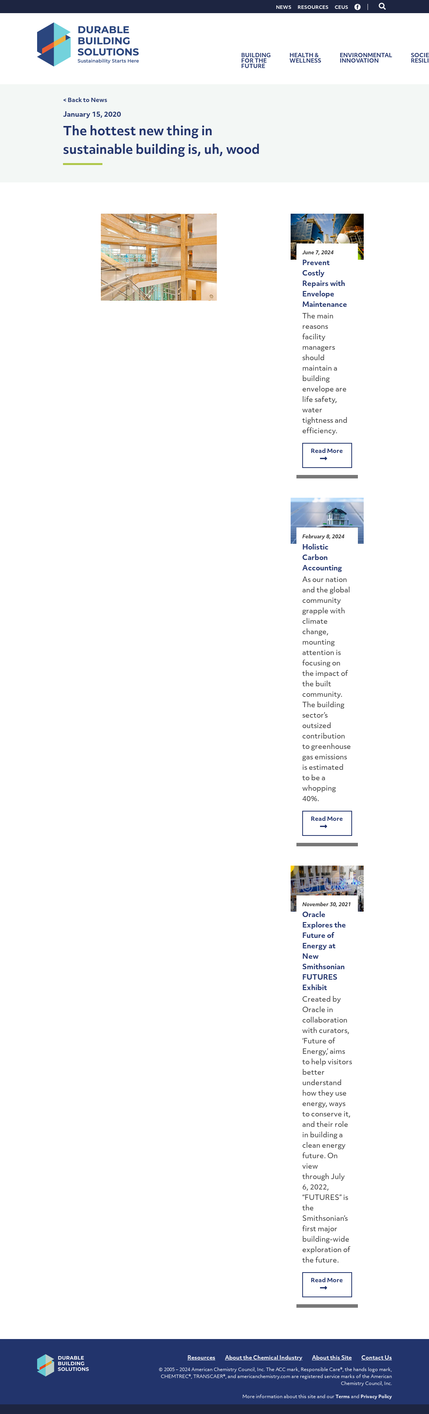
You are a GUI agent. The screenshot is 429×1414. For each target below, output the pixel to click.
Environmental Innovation (366, 58)
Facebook (357, 7)
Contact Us (376, 1358)
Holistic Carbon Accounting (322, 558)
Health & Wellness (305, 58)
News (283, 7)
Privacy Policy (376, 1397)
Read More (327, 456)
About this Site (332, 1358)
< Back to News (85, 101)
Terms (342, 1397)
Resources (313, 7)
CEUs (341, 7)
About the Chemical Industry (263, 1358)
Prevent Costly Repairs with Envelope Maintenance (324, 284)
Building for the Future (256, 61)
